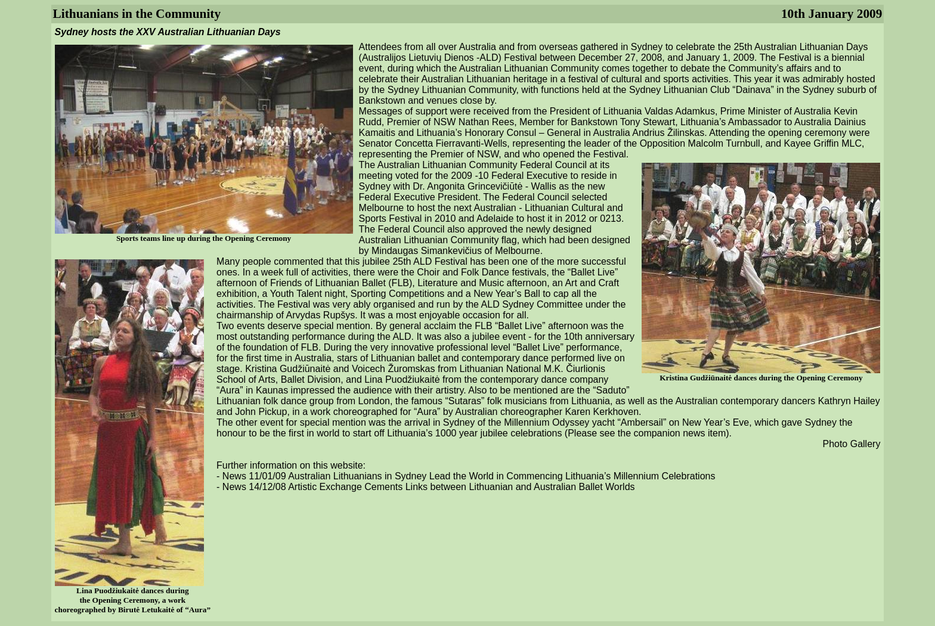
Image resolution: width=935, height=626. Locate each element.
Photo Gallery (851, 444)
